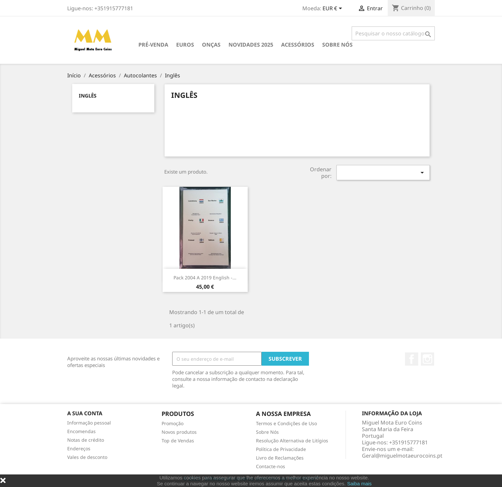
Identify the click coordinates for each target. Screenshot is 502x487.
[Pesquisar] (393, 33)
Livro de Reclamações (280, 458)
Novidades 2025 (250, 44)
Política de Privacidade (281, 449)
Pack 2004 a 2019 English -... (205, 277)
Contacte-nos (270, 466)
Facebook (411, 359)
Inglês (87, 95)
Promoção (172, 423)
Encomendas (81, 431)
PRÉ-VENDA (153, 44)
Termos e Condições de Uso (286, 423)
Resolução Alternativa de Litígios (292, 440)
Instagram (427, 359)
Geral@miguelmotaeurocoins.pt (402, 455)
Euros (185, 44)
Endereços (78, 448)
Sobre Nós (337, 44)
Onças (211, 44)
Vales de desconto (87, 457)
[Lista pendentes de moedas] (333, 9)
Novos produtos (179, 432)
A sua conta (84, 413)
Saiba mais (359, 483)
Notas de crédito (85, 440)
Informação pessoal (89, 423)
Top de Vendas (178, 440)
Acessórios (297, 44)
